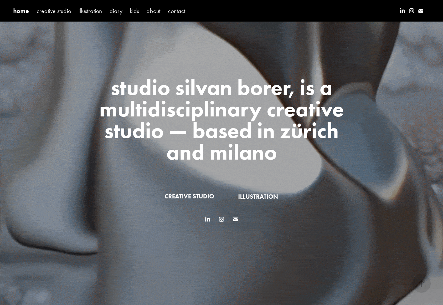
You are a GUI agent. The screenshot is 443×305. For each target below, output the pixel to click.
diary (116, 10)
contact (176, 10)
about (153, 10)
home (21, 10)
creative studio (54, 10)
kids (134, 10)
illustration (90, 10)
